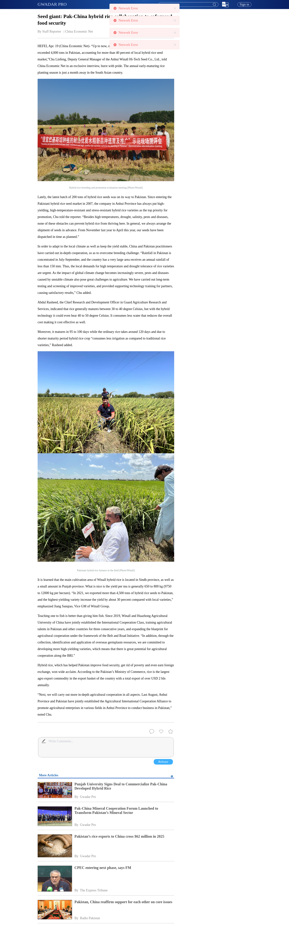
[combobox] (188, 4)
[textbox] (188, 4)
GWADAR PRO (52, 4)
